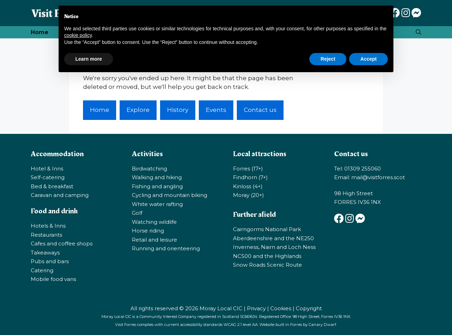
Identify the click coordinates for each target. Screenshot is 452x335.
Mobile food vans (53, 279)
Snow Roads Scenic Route (267, 264)
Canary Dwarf (322, 324)
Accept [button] (368, 59)
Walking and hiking (157, 177)
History (177, 109)
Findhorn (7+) (250, 177)
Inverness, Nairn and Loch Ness (274, 247)
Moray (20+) (248, 195)
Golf (137, 213)
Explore (138, 109)
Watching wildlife (154, 222)
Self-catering (48, 177)
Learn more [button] (88, 59)
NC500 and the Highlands (267, 256)
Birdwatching (149, 168)
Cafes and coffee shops (61, 243)
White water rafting (157, 204)
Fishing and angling (157, 186)
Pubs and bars (50, 261)
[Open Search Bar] (418, 32)
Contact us (260, 109)
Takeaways (45, 252)
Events (216, 109)
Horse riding (148, 230)
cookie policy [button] (78, 35)
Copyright (309, 308)
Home (39, 32)
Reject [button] (328, 59)
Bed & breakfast (52, 186)
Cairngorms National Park (267, 229)
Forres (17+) (248, 168)
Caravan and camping (60, 195)
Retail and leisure (154, 239)
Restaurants (46, 234)
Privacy (256, 308)
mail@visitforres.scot (378, 177)
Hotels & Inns (48, 225)
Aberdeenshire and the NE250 (273, 238)
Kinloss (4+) (248, 186)
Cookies (280, 308)
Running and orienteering (166, 248)
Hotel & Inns (47, 168)
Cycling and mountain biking (169, 195)
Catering (42, 270)
